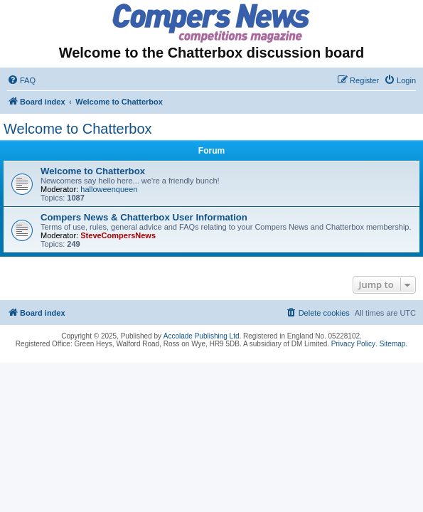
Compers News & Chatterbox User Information (144, 217)
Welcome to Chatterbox (78, 129)
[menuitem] (21, 80)
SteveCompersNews (118, 235)
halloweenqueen (108, 189)
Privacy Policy (353, 344)
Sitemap (393, 344)
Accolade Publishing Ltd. (203, 336)
